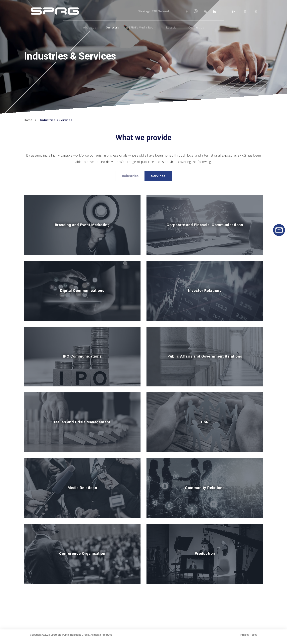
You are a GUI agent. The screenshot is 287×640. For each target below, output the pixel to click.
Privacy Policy (248, 634)
